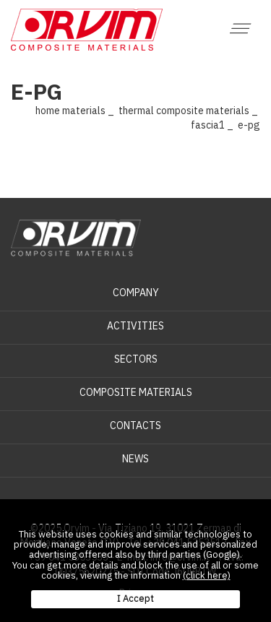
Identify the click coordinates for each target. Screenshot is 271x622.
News (135, 458)
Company (136, 292)
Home (47, 110)
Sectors (136, 359)
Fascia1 (208, 124)
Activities (135, 325)
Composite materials (135, 392)
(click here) (207, 575)
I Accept (135, 598)
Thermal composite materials (184, 110)
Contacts (135, 425)
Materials (84, 110)
